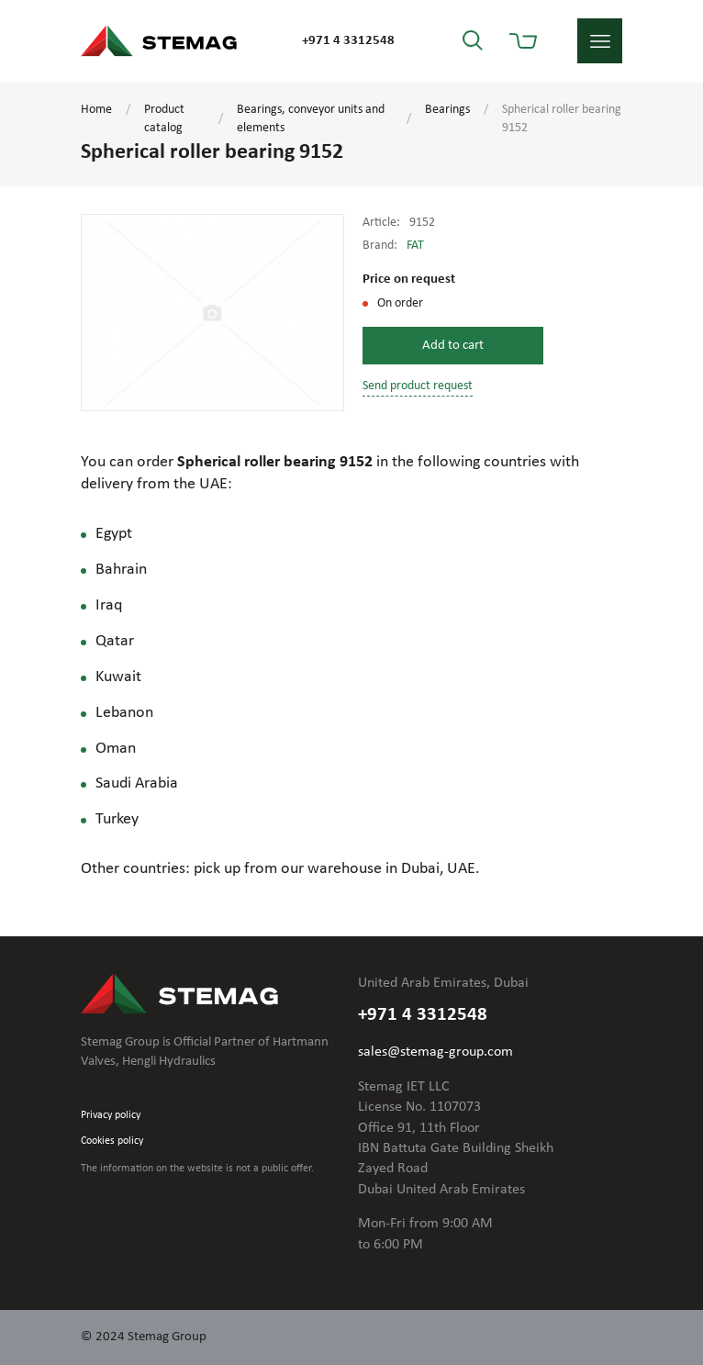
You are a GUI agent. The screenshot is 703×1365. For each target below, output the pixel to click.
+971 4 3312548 (348, 41)
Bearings (447, 110)
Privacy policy (110, 1115)
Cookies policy (112, 1141)
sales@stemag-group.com (435, 1052)
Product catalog (164, 119)
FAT (415, 245)
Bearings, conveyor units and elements (311, 119)
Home (96, 110)
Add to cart (453, 345)
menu (599, 40)
